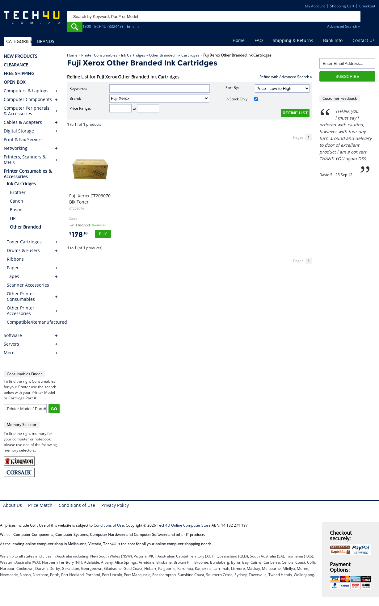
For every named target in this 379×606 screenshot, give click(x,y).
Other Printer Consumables (21, 296)
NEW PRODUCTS (20, 56)
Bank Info (333, 40)
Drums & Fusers (23, 250)
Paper (13, 268)
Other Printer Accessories (20, 310)
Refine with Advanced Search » (285, 76)
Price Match (40, 505)
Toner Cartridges (24, 242)
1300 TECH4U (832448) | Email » (110, 26)
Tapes (13, 276)
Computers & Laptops (26, 91)
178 (78, 234)
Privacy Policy (115, 505)
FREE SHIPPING (19, 73)
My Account (315, 6)
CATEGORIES (19, 41)
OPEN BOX (14, 82)
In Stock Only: (241, 99)
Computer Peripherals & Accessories (26, 110)
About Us (12, 505)
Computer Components (28, 99)
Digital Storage (19, 131)
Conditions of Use (77, 505)
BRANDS (45, 41)
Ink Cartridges (133, 55)
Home (239, 40)
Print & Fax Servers (23, 139)
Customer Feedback (339, 98)
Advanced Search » (343, 26)
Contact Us (363, 40)
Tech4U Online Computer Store (184, 525)
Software (13, 335)
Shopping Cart (342, 6)
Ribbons (15, 259)
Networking (15, 148)
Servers (11, 344)
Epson (16, 210)
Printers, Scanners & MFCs (25, 159)
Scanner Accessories (28, 285)
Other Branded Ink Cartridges (174, 55)
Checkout (367, 6)
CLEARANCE (16, 65)
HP (12, 218)
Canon (16, 201)
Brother (18, 192)
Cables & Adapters (23, 122)
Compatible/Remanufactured (33, 322)
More (9, 353)
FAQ (259, 40)
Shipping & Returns (293, 40)
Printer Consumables (99, 55)
